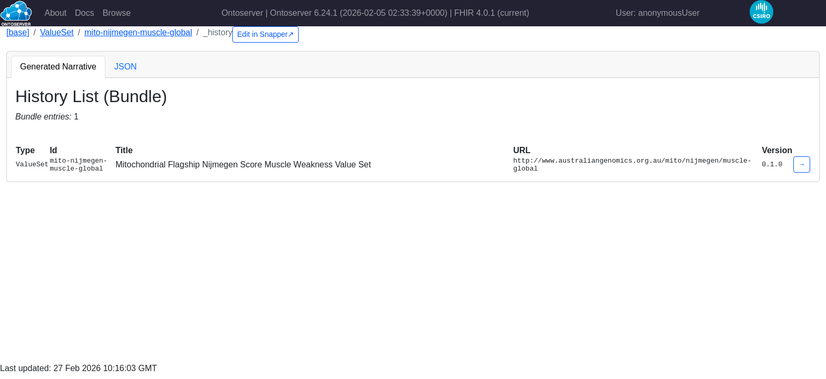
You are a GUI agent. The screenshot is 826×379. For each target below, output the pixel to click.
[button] (20, 134)
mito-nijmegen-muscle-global (138, 32)
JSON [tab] (125, 66)
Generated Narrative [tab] (58, 66)
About (56, 12)
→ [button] (801, 166)
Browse (117, 12)
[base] (18, 32)
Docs (84, 12)
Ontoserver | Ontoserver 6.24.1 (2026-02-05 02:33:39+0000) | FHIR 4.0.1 (375, 12)
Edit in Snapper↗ (265, 34)
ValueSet (57, 32)
